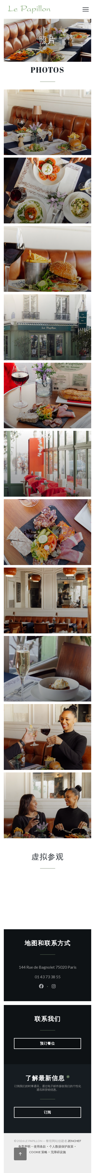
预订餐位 (47, 1043)
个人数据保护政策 (63, 1147)
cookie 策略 (40, 1152)
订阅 (47, 1112)
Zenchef (74, 1141)
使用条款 (41, 1147)
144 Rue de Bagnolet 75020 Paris (50, 966)
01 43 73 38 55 (48, 976)
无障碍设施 (58, 1152)
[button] (85, 9)
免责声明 (26, 1147)
